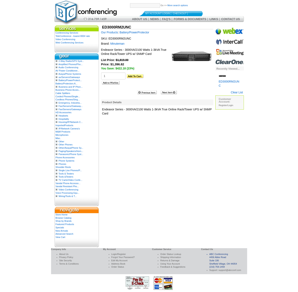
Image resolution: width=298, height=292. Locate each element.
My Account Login (157, 13)
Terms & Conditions (69, 264)
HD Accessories (64, 112)
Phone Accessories (65, 157)
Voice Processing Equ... (67, 193)
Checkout (179, 13)
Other (61, 141)
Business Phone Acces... (68, 90)
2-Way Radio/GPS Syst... (71, 61)
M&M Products (63, 131)
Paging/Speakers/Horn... (71, 151)
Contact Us (230, 19)
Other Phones (66, 144)
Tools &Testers (65, 176)
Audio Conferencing (68, 67)
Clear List (237, 92)
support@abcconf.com (229, 270)
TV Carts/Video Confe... (70, 180)
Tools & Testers (66, 173)
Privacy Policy (66, 257)
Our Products (109, 32)
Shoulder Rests (63, 167)
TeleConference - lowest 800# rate (73, 36)
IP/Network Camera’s (69, 128)
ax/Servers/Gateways (69, 77)
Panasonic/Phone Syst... (71, 154)
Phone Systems (66, 161)
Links (213, 19)
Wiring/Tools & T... (68, 196)
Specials (60, 227)
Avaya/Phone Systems (69, 74)
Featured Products (65, 224)
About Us (139, 19)
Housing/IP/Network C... (71, 122)
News (154, 19)
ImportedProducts (64, 125)
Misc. (58, 138)
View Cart (60, 237)
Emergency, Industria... (70, 103)
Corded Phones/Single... (68, 96)
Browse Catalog (64, 218)
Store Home (62, 214)
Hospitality (64, 119)
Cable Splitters (63, 93)
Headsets (63, 115)
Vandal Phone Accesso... (68, 183)
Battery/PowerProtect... (70, 80)
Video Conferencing (65, 39)
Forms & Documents (190, 19)
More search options (177, 5)
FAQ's (166, 19)
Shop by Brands (64, 221)
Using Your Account (170, 264)
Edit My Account (119, 260)
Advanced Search (64, 234)
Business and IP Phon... (71, 87)
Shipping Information (170, 257)
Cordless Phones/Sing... (68, 99)
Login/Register (118, 254)
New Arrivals (62, 231)
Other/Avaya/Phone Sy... (71, 148)
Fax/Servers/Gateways (70, 109)
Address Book (118, 264)
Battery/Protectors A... (67, 83)
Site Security (65, 260)
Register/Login (226, 105)
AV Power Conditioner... (67, 70)
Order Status (117, 267)
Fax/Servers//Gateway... (71, 106)
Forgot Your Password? (123, 257)
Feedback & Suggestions (172, 267)
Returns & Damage (170, 260)
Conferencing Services (67, 33)
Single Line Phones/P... (70, 170)
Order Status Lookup (170, 254)
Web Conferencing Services (69, 42)
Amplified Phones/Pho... (70, 64)
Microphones (62, 135)
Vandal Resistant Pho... (67, 186)
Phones (62, 164)
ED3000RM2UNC (229, 80)
